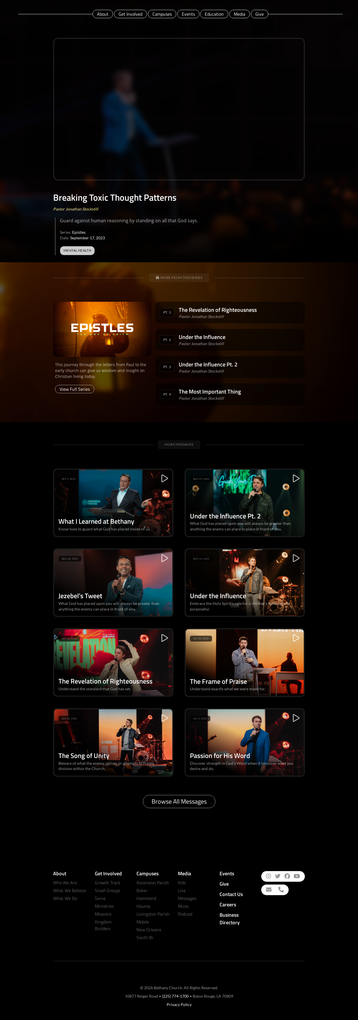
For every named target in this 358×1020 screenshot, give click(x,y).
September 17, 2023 (87, 237)
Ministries (104, 906)
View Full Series (75, 389)
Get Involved (130, 14)
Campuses (162, 14)
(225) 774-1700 (175, 996)
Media (239, 14)
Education (214, 14)
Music (183, 906)
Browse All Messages (179, 801)
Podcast (185, 914)
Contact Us (231, 894)
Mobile (142, 921)
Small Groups (107, 890)
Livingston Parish (152, 914)
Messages (187, 898)
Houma (143, 906)
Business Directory (230, 918)
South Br (145, 937)
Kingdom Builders (103, 925)
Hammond (146, 898)
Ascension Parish (152, 882)
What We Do (65, 898)
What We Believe (69, 890)
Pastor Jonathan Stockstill (75, 209)
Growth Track (107, 882)
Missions (103, 914)
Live (182, 890)
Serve (100, 898)
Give (259, 14)
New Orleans (148, 929)
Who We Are (65, 882)
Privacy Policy (179, 1004)
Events (188, 14)
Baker (142, 890)
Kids (182, 882)
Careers (228, 904)
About (103, 14)
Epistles (79, 232)
